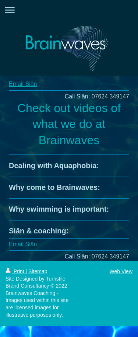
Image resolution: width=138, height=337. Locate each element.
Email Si (23, 84)
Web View (120, 271)
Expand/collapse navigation (69, 10)
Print (16, 271)
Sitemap (37, 271)
